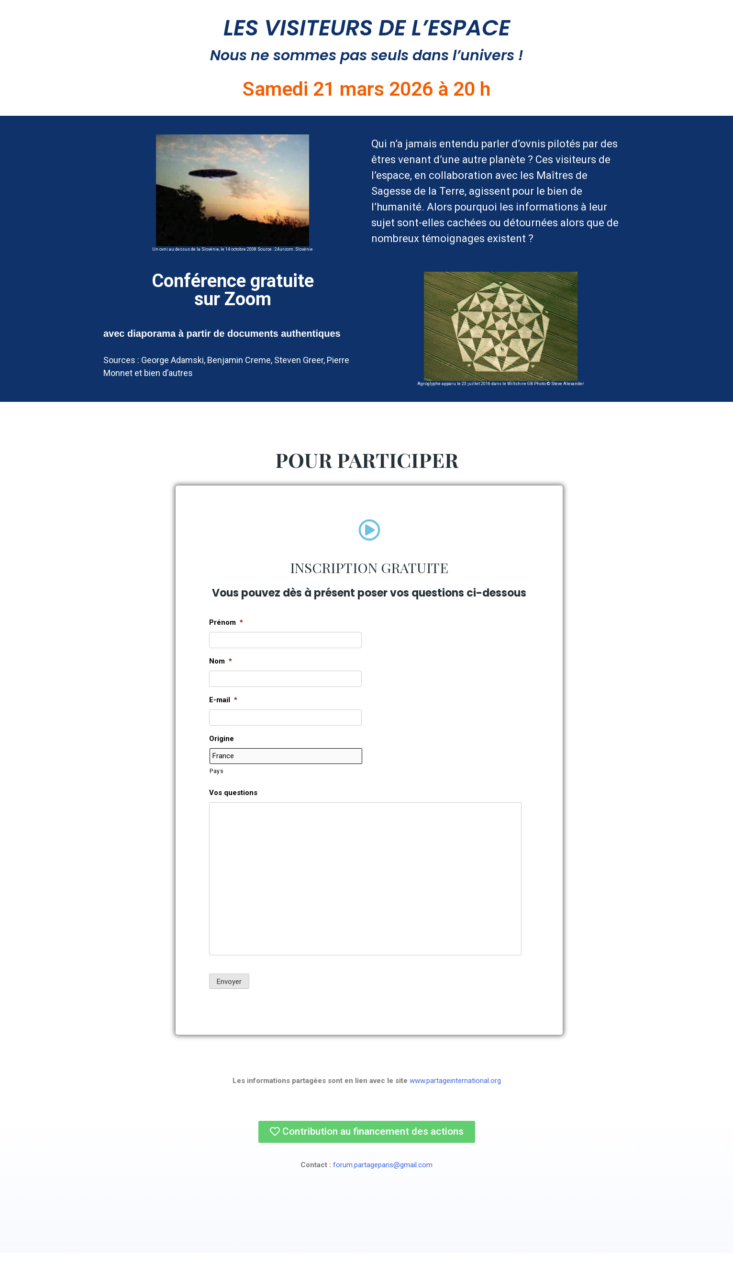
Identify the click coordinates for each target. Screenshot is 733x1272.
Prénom (226, 642)
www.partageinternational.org (455, 1099)
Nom (220, 680)
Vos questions (233, 811)
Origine (221, 758)
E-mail (223, 719)
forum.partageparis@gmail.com (383, 1184)
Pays (217, 790)
